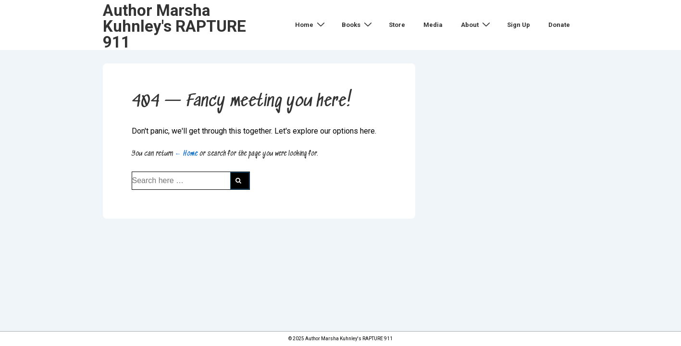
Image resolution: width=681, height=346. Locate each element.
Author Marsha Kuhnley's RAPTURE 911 (174, 26)
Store (397, 24)
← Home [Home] (186, 154)
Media (433, 24)
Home (311, 24)
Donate (559, 24)
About (477, 24)
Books (358, 24)
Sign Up (518, 24)
